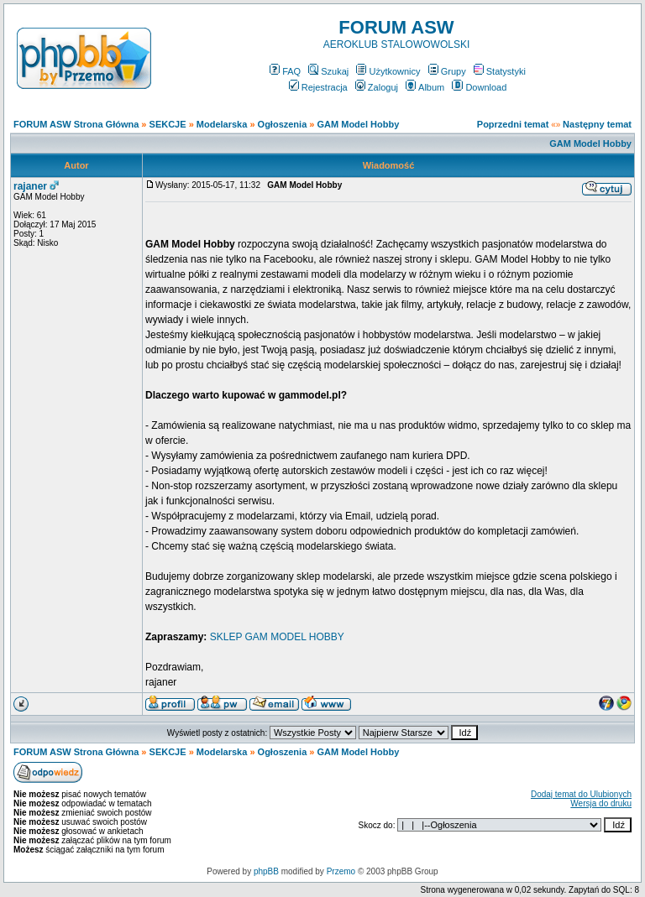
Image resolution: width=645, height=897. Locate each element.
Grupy (447, 71)
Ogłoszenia (282, 124)
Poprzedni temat (513, 124)
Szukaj (328, 71)
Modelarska (222, 124)
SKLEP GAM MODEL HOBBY (277, 637)
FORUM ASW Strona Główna (76, 124)
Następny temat (597, 124)
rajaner (30, 186)
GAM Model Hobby (358, 124)
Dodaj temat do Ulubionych (581, 794)
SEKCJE (167, 124)
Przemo (341, 871)
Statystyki (500, 71)
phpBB (266, 871)
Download (479, 87)
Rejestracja (318, 87)
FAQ (285, 71)
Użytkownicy (388, 71)
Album (425, 87)
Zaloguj (376, 87)
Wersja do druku (601, 803)
